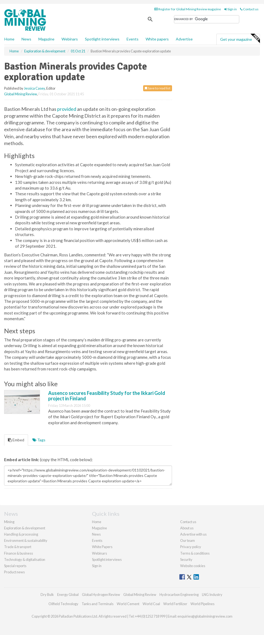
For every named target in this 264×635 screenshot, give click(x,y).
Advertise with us (193, 534)
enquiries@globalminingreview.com (204, 616)
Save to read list (157, 88)
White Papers (102, 547)
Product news (14, 572)
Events (133, 39)
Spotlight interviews (102, 39)
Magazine (46, 39)
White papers (157, 39)
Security (186, 559)
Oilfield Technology (63, 604)
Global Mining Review (20, 94)
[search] (206, 19)
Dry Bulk (47, 594)
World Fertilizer (175, 604)
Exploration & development (24, 528)
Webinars (70, 39)
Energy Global (68, 594)
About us (187, 528)
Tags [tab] (38, 440)
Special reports (15, 566)
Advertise (184, 39)
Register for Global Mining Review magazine (187, 9)
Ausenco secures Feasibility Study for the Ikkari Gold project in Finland (106, 395)
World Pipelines (202, 604)
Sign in (230, 9)
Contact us (249, 9)
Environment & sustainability (25, 540)
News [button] (26, 39)
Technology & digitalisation (24, 559)
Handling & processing (21, 534)
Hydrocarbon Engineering (179, 594)
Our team (187, 540)
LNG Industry (212, 594)
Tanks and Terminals (97, 604)
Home (9, 39)
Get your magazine (240, 38)
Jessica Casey (34, 88)
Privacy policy (190, 547)
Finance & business (18, 553)
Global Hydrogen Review (101, 594)
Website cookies (192, 566)
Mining (9, 522)
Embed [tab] (16, 440)
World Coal (151, 604)
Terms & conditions (195, 553)
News (96, 534)
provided (66, 109)
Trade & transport (17, 547)
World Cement (128, 604)
